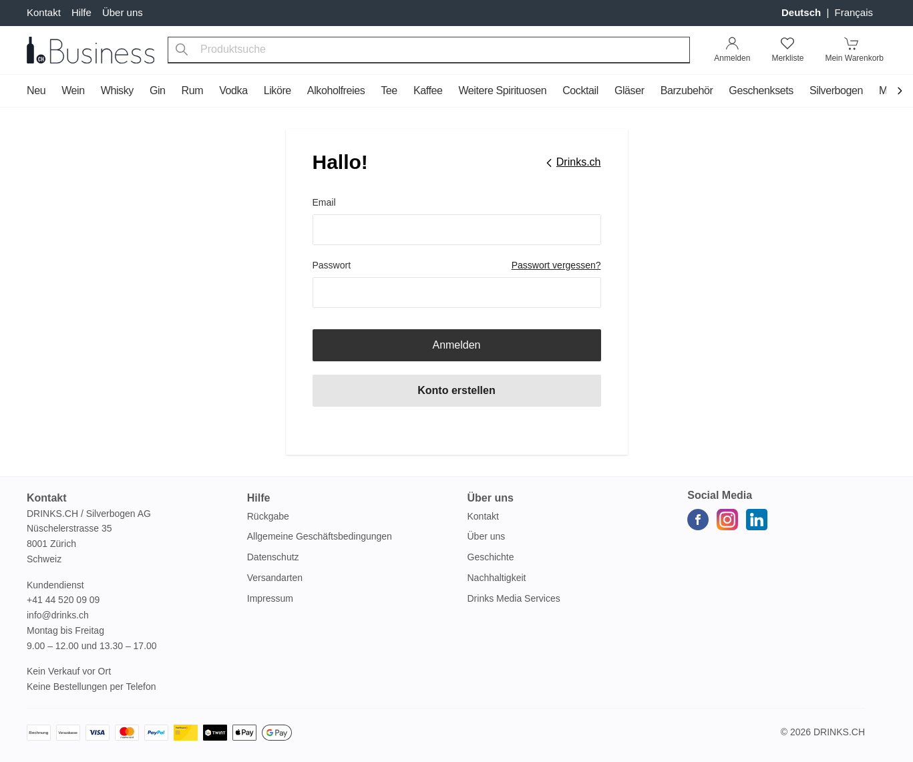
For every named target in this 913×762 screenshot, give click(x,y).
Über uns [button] (491, 498)
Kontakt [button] (47, 498)
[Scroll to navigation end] (899, 92)
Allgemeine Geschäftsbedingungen (319, 536)
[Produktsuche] (182, 50)
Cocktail (580, 90)
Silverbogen (836, 90)
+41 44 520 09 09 (63, 599)
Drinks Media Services (514, 598)
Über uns (122, 12)
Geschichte (491, 557)
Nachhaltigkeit (497, 577)
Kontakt (44, 12)
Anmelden (456, 345)
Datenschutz (273, 557)
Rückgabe (268, 516)
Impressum (270, 598)
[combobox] (429, 50)
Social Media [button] (719, 495)
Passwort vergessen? (556, 265)
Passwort (332, 265)
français (853, 12)
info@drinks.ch (58, 615)
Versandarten (275, 577)
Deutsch (802, 12)
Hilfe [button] (258, 498)
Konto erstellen (456, 390)
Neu (36, 90)
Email (324, 202)
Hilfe (81, 12)
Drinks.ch (839, 732)
